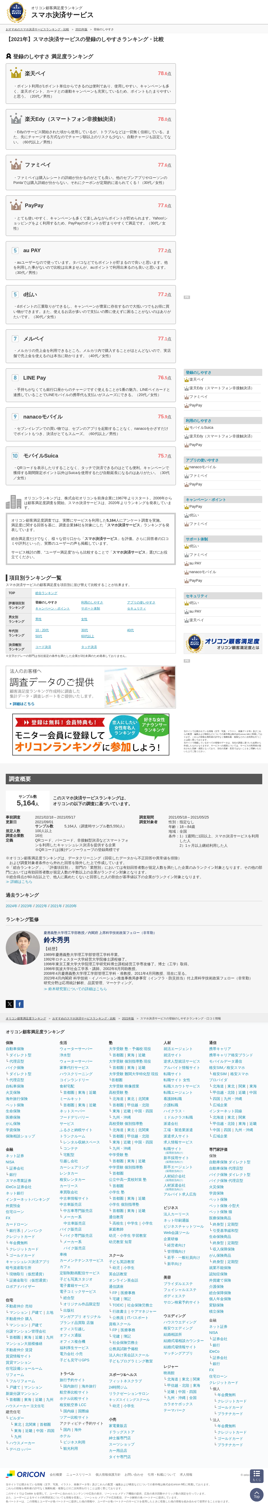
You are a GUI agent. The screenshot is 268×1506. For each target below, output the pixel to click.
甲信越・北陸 (138, 1105)
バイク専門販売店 (78, 1235)
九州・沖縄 (122, 1117)
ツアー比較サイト (74, 1417)
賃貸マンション (18, 1362)
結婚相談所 (173, 1334)
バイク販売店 (71, 1229)
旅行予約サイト (72, 1380)
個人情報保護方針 (108, 1474)
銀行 (13, 1174)
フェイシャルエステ (180, 1290)
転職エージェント (178, 1092)
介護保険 (216, 1286)
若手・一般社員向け (183, 1257)
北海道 (118, 1099)
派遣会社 (171, 1123)
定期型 (232, 1224)
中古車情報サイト (74, 1198)
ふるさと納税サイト (76, 1130)
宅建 (116, 1299)
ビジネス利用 (74, 1442)
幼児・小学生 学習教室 (128, 1235)
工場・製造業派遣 (178, 1130)
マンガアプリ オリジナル (80, 1317)
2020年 (71, 906)
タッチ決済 (89, 647)
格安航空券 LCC (73, 1405)
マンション (18, 1312)
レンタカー (69, 1173)
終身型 (218, 1224)
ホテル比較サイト (74, 1398)
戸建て (36, 1312)
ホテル (65, 1436)
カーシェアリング (74, 1167)
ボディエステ (175, 1296)
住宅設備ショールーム (24, 1368)
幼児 (116, 1268)
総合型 (68, 1298)
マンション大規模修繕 (24, 1343)
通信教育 (116, 1217)
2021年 (56, 906)
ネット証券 (15, 1156)
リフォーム (15, 1375)
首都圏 (14, 1337)
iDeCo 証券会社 (19, 1187)
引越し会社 (69, 1161)
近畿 (38, 1337)
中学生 (132, 1223)
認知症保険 (218, 1274)
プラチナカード (230, 1414)
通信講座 (116, 1286)
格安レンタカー (72, 1179)
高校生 (118, 1223)
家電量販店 (118, 1426)
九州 (49, 1337)
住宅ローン (15, 1212)
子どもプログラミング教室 (131, 1361)
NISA (10, 1162)
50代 (38, 636)
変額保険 (216, 1305)
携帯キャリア (220, 1049)
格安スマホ (239, 1074)
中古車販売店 (71, 1204)
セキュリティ (136, 608)
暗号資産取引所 (18, 1268)
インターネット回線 (225, 1111)
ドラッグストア (122, 1432)
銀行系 (14, 1230)
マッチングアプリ (178, 1353)
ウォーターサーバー (76, 1049)
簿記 (127, 1299)
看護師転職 (173, 1099)
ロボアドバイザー (20, 1286)
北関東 (30, 1424)
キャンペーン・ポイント (52, 608)
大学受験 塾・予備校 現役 (130, 1049)
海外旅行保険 (17, 1099)
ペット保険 (15, 1105)
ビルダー (16, 1418)
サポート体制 (90, 608)
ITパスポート (138, 1318)
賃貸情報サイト (18, 1356)
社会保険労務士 (140, 1305)
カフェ (65, 1267)
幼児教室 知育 (120, 1242)
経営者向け (176, 1245)
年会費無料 (18, 1243)
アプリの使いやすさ (141, 602)
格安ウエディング (178, 1328)
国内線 (68, 1411)
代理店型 (16, 1061)
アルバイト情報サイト (182, 1067)
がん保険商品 (220, 1255)
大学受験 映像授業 (124, 1086)
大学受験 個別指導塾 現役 (130, 1061)
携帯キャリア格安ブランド (231, 1055)
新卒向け (174, 1264)
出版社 (68, 1310)
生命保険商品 (220, 1236)
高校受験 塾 (118, 1092)
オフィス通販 (71, 1335)
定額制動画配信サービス (80, 1273)
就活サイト (173, 1055)
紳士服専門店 (120, 1438)
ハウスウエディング (180, 1322)
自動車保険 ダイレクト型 (229, 1162)
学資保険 (13, 1130)
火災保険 (13, 1092)
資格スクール (120, 1324)
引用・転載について (162, 1474)
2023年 (26, 906)
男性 (38, 619)
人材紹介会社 (175, 1178)
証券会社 (16, 1168)
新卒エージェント (178, 1168)
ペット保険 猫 (220, 1212)
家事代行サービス (74, 1067)
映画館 (169, 1373)
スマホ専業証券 (18, 1180)
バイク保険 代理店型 (226, 1180)
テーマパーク (175, 1410)
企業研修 (171, 1239)
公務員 (118, 1318)
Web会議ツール (176, 1233)
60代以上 (87, 636)
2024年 (12, 906)
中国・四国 (45, 1431)
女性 (84, 619)
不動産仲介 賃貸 (19, 1350)
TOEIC (118, 1305)
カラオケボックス (178, 1404)
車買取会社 (69, 1192)
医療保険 (13, 1117)
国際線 (83, 1411)
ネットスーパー (72, 1111)
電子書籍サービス (74, 1285)
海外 (78, 1430)
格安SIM (220, 1074)
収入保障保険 (224, 1249)
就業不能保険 (220, 1268)
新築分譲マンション (22, 1393)
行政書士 (120, 1311)
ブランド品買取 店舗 (77, 1323)
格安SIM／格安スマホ (227, 1067)
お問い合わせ (134, 1474)
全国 (193, 1398)
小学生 (147, 1223)
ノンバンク (33, 1230)
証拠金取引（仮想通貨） (29, 1280)
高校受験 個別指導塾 (126, 1123)
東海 (27, 1337)
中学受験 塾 (118, 1155)
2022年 (41, 906)
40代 (130, 630)
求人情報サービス (178, 1142)
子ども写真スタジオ (76, 1279)
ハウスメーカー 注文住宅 (25, 1406)
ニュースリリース (78, 1474)
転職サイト (173, 1074)
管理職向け (176, 1251)
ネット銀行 (15, 1193)
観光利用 (70, 1448)
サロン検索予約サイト (182, 1302)
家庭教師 (116, 1229)
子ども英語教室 (122, 1262)
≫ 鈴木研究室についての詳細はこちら (75, 989)
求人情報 (186, 1474)
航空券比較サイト (74, 1392)
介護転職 (171, 1105)
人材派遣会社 (175, 1187)
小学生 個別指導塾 (124, 1204)
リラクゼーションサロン (129, 1393)
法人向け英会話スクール (129, 1355)
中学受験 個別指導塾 (126, 1167)
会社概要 (56, 1474)
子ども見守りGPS (75, 1360)
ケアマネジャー (144, 1311)
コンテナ (70, 1148)
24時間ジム (118, 1387)
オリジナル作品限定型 (81, 1304)
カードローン (17, 1224)
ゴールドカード (22, 1255)
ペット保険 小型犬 (224, 1206)
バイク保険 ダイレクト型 (229, 1174)
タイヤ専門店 (120, 1457)
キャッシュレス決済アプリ (28, 1262)
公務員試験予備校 (123, 1349)
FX (8, 1218)
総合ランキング (46, 593)
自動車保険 (15, 1049)
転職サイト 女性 (177, 1080)
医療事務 (128, 1293)
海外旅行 (89, 1386)
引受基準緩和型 (225, 1230)
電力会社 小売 (71, 1354)
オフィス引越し (72, 1329)
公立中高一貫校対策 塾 (128, 1179)
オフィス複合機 (72, 1341)
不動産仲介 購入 (19, 1319)
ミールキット (71, 1099)
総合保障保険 (220, 1293)
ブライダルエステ (178, 1284)
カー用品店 (118, 1450)
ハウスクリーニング (76, 1074)
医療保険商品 (220, 1218)
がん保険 (13, 1123)
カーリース (69, 1186)
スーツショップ (122, 1444)
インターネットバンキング (28, 1199)
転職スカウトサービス (182, 1086)
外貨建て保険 (220, 1280)
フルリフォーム (22, 1381)
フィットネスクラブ (125, 1381)
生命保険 (13, 1111)
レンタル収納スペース (81, 1142)
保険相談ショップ (20, 1136)
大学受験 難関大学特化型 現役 (134, 1074)
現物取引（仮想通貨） (27, 1274)
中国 (253, 1092)
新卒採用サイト (176, 1159)
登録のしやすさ (198, 372)
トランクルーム (72, 1136)
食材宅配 (67, 1086)
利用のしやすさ (92, 602)
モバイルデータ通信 (225, 1061)
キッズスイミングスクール (129, 1400)
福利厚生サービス (74, 1348)
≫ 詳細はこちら (19, 881)
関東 (196, 1379)
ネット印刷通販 (176, 1220)
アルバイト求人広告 (180, 1194)
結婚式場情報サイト (180, 1347)
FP (115, 1293)
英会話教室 (118, 1274)
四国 (216, 1099)
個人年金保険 (220, 1299)
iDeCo (214, 1351)
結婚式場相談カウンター (184, 1341)
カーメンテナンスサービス (82, 1260)
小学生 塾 (117, 1192)
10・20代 (42, 630)
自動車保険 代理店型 (226, 1168)
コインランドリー (74, 1080)
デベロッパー (20, 1449)
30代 (84, 630)
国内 (67, 1430)
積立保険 (216, 1311)
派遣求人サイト (176, 1136)
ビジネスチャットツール (184, 1226)
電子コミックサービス (78, 1291)
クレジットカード (20, 1236)
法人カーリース (176, 1214)
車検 (63, 1254)
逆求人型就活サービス (182, 1061)
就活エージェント (178, 1049)
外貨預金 (13, 1206)
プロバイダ (218, 1080)
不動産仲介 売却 (19, 1306)
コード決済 (43, 647)
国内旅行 (70, 1386)
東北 (17, 1424)
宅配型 (68, 1155)
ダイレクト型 (20, 1055)
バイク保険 (15, 1067)
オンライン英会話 (123, 1280)
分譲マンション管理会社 (26, 1331)
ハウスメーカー (22, 1443)
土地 (49, 1312)
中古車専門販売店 (78, 1211)
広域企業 (220, 1105)
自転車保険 (15, 1086)
